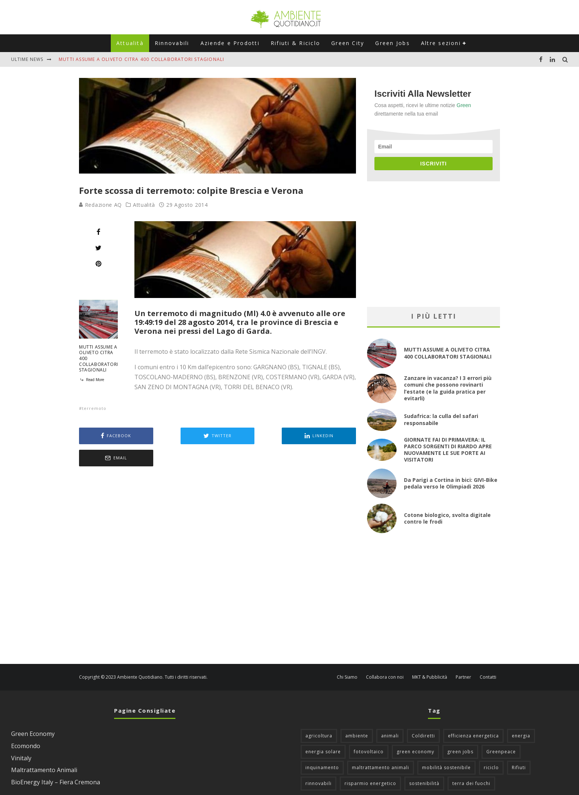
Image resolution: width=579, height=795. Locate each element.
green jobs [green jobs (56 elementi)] (460, 729)
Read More (91, 379)
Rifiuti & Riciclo (295, 43)
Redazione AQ (100, 204)
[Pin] (98, 263)
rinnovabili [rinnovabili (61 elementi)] (318, 761)
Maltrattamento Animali (44, 748)
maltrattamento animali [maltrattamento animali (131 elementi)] (380, 745)
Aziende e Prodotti (230, 43)
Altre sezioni (441, 43)
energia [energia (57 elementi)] (521, 713)
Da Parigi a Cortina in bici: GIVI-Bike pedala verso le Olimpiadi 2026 (450, 483)
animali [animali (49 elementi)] (390, 713)
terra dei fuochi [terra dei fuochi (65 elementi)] (471, 761)
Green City (347, 43)
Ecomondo (25, 724)
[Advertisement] (217, 544)
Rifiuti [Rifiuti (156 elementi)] (519, 745)
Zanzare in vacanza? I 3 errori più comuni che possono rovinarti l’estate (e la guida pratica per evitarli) (447, 388)
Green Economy (33, 711)
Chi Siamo (347, 655)
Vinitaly (21, 736)
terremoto (94, 408)
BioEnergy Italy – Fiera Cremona (55, 760)
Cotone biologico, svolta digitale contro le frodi (447, 518)
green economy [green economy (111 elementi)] (415, 729)
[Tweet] (98, 247)
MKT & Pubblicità (429, 655)
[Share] (98, 232)
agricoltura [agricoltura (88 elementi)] (318, 713)
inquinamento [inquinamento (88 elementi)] (322, 745)
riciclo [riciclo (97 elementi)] (491, 745)
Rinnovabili (172, 43)
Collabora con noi (385, 655)
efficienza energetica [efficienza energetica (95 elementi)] (473, 713)
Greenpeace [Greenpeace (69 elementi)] (501, 729)
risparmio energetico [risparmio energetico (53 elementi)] (370, 761)
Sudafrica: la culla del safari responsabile (441, 419)
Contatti (488, 655)
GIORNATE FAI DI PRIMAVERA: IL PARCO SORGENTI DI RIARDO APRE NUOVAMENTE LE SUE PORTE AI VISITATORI (448, 449)
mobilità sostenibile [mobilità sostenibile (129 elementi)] (446, 745)
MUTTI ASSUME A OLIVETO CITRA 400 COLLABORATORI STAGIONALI (141, 59)
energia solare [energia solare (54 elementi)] (323, 729)
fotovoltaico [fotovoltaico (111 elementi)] (369, 729)
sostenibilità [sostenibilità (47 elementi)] (424, 761)
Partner (463, 655)
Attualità (130, 43)
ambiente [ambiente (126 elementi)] (356, 713)
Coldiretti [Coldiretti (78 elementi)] (423, 713)
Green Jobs (392, 43)
